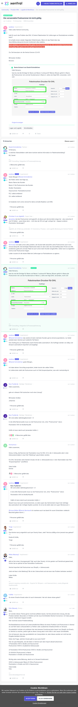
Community (5, 10)
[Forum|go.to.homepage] (13, 4)
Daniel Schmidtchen (15, 147)
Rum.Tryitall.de (13, 384)
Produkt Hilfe (15, 10)
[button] (2, 4)
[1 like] (16, 207)
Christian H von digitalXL (16, 216)
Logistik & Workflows (27, 10)
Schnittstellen (28, 128)
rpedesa (11, 27)
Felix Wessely (13, 608)
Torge (10, 527)
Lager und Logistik (15, 128)
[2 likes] (17, 165)
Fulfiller (11, 594)
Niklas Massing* (14, 554)
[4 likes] (20, 435)
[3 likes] (19, 474)
